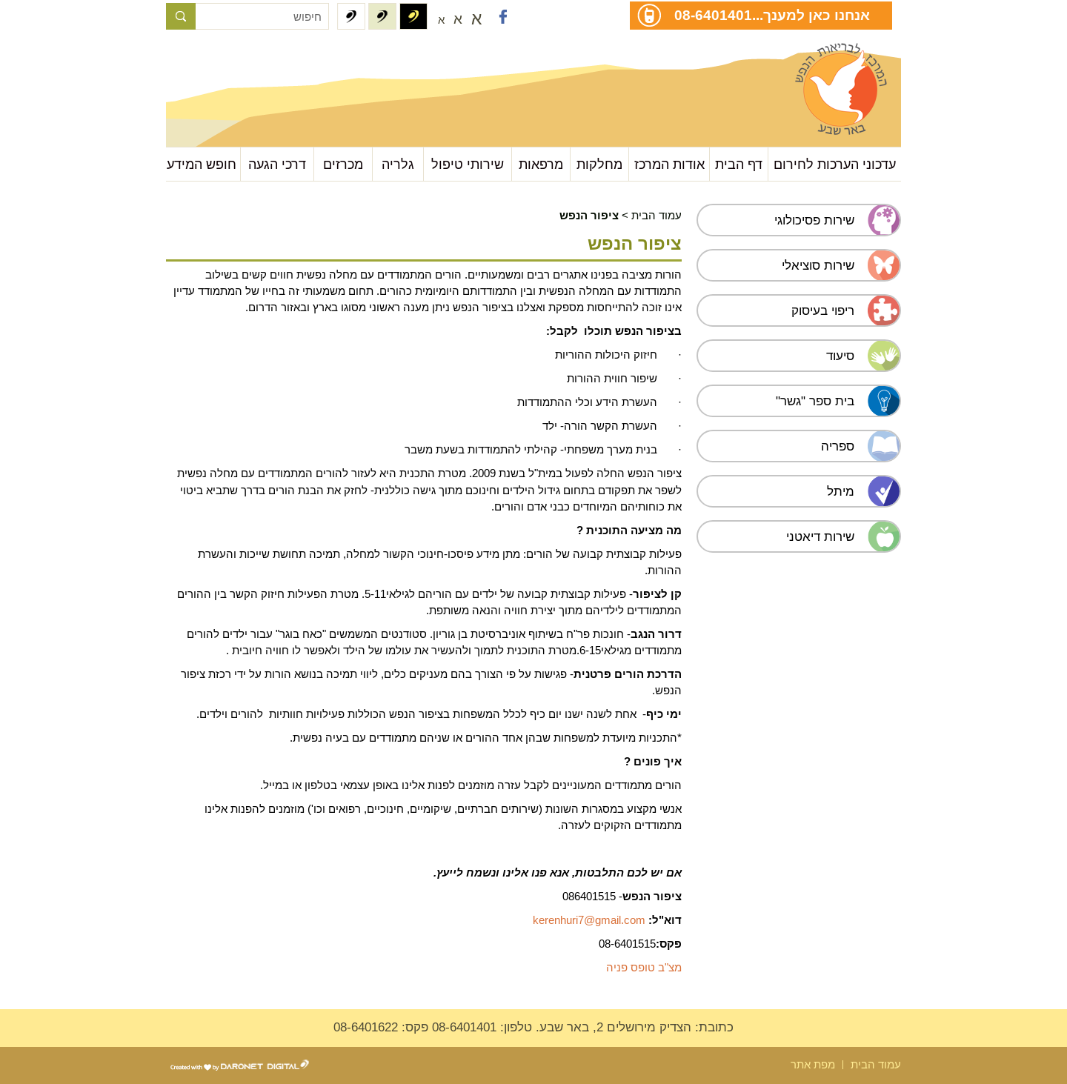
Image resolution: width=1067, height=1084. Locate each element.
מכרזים (343, 164)
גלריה (398, 164)
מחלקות (599, 164)
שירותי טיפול (467, 164)
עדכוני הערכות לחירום (835, 164)
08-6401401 (713, 15)
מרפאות (541, 164)
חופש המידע (201, 164)
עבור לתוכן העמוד (240, 59)
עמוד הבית (656, 215)
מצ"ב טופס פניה (644, 967)
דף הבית (738, 164)
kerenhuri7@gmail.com (589, 920)
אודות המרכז (669, 164)
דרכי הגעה (277, 164)
